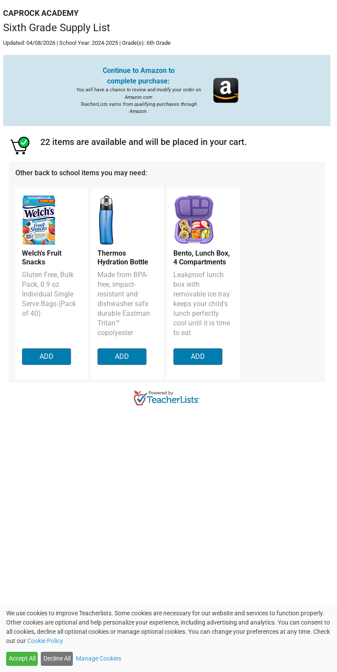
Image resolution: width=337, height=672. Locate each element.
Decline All (57, 658)
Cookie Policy (45, 640)
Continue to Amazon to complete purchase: (139, 75)
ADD (46, 356)
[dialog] (168, 638)
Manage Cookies (98, 658)
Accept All (22, 658)
